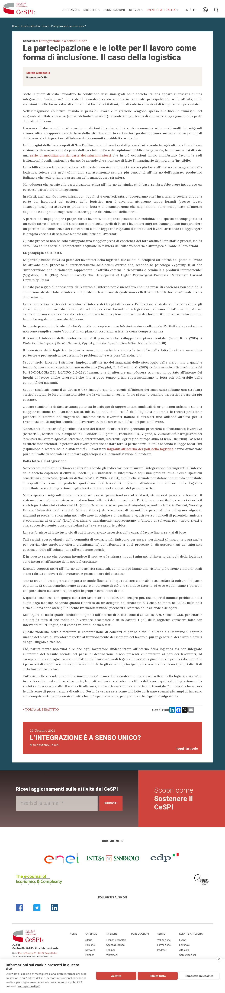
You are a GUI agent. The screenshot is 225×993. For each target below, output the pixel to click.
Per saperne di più (29, 986)
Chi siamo (70, 10)
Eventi (182, 940)
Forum (45, 26)
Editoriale (184, 945)
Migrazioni (112, 955)
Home (15, 26)
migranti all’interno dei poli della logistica (140, 449)
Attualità (184, 950)
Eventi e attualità (162, 10)
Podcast (161, 950)
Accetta (116, 976)
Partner (89, 955)
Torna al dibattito (42, 709)
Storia (88, 940)
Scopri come (174, 798)
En (186, 10)
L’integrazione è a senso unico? (68, 26)
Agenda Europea (115, 945)
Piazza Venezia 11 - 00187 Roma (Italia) (37, 953)
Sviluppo (110, 950)
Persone (90, 945)
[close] (219, 959)
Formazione (164, 945)
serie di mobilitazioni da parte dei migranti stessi (71, 155)
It (194, 10)
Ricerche (90, 10)
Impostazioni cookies (199, 976)
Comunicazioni (187, 955)
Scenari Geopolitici (116, 940)
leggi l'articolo (187, 748)
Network (90, 950)
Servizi (135, 10)
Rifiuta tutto (158, 976)
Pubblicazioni (114, 10)
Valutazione (164, 940)
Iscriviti (109, 803)
